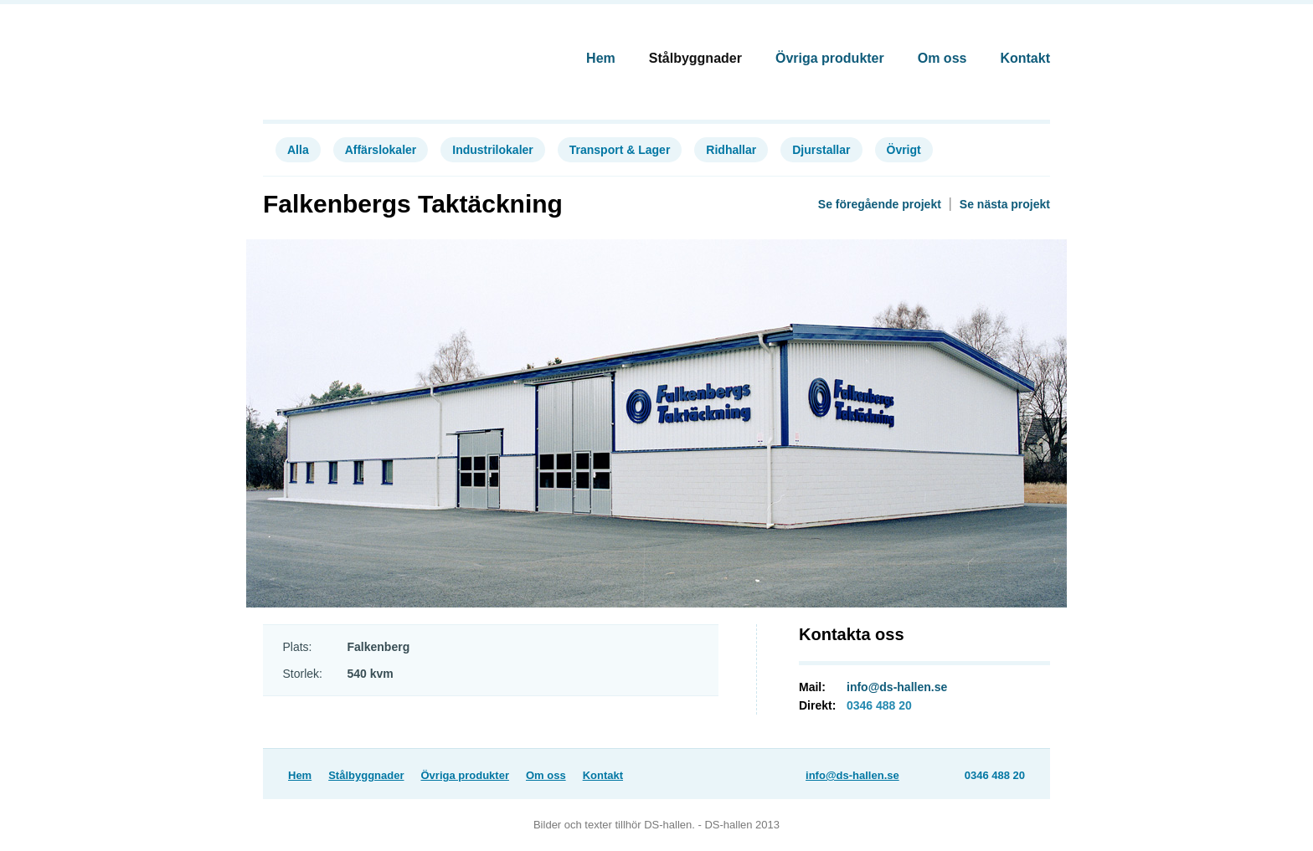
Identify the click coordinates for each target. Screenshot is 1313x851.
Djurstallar (821, 149)
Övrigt (904, 149)
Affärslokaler (381, 149)
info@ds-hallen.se (897, 687)
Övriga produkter (829, 58)
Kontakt (1025, 58)
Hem (600, 58)
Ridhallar (731, 149)
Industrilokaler (492, 149)
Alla (298, 149)
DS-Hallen (339, 52)
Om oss (942, 58)
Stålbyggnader (695, 58)
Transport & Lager (620, 149)
